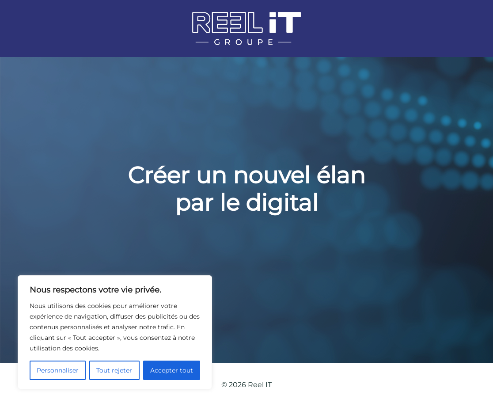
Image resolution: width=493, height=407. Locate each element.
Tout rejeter (114, 370)
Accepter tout (171, 370)
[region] (115, 332)
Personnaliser (58, 370)
